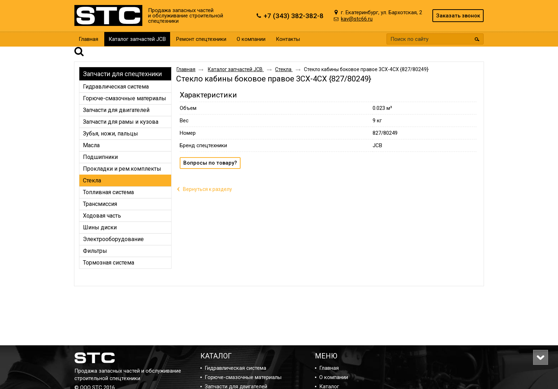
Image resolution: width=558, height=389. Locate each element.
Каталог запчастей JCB (137, 39)
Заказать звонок (458, 15)
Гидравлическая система (235, 368)
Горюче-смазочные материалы (243, 377)
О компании (333, 377)
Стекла (284, 59)
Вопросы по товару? (210, 153)
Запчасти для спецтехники (122, 64)
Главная (186, 59)
